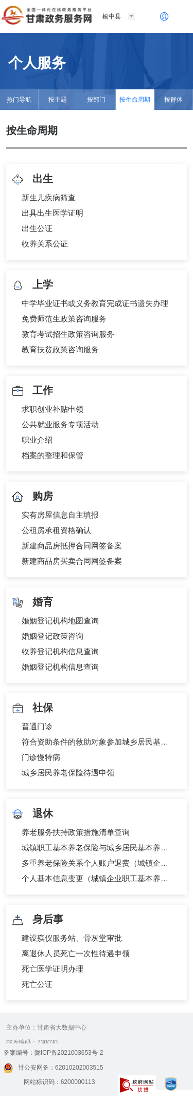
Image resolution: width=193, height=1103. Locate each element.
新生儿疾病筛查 (49, 197)
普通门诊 (37, 726)
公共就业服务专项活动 (60, 424)
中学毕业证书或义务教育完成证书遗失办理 (95, 303)
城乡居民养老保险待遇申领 (68, 772)
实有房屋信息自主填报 (60, 514)
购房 (32, 496)
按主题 (57, 99)
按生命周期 (134, 99)
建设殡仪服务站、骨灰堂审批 (72, 938)
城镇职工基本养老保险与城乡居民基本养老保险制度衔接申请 (99, 847)
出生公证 (37, 228)
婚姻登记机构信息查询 (60, 666)
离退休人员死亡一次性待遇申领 (76, 953)
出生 (32, 179)
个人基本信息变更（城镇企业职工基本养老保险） (99, 878)
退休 (32, 814)
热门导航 (19, 99)
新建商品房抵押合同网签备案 (72, 545)
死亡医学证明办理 (52, 968)
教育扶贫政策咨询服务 (60, 349)
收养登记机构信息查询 (60, 651)
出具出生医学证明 (52, 212)
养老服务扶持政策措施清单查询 (76, 832)
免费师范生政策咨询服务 (64, 318)
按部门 (96, 99)
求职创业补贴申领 (52, 409)
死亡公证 (37, 984)
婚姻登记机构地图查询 (60, 620)
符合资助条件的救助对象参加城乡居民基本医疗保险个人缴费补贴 (99, 741)
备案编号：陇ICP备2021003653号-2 (53, 1052)
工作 (32, 391)
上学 (32, 285)
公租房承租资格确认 (56, 530)
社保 (32, 708)
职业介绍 (37, 439)
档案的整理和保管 (52, 455)
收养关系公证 (45, 243)
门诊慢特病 (41, 757)
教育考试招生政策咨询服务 (68, 334)
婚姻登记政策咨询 (52, 636)
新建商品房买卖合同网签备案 (72, 561)
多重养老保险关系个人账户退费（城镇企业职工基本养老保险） (99, 863)
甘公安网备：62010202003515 (53, 1067)
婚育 (32, 602)
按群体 (173, 99)
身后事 (37, 920)
